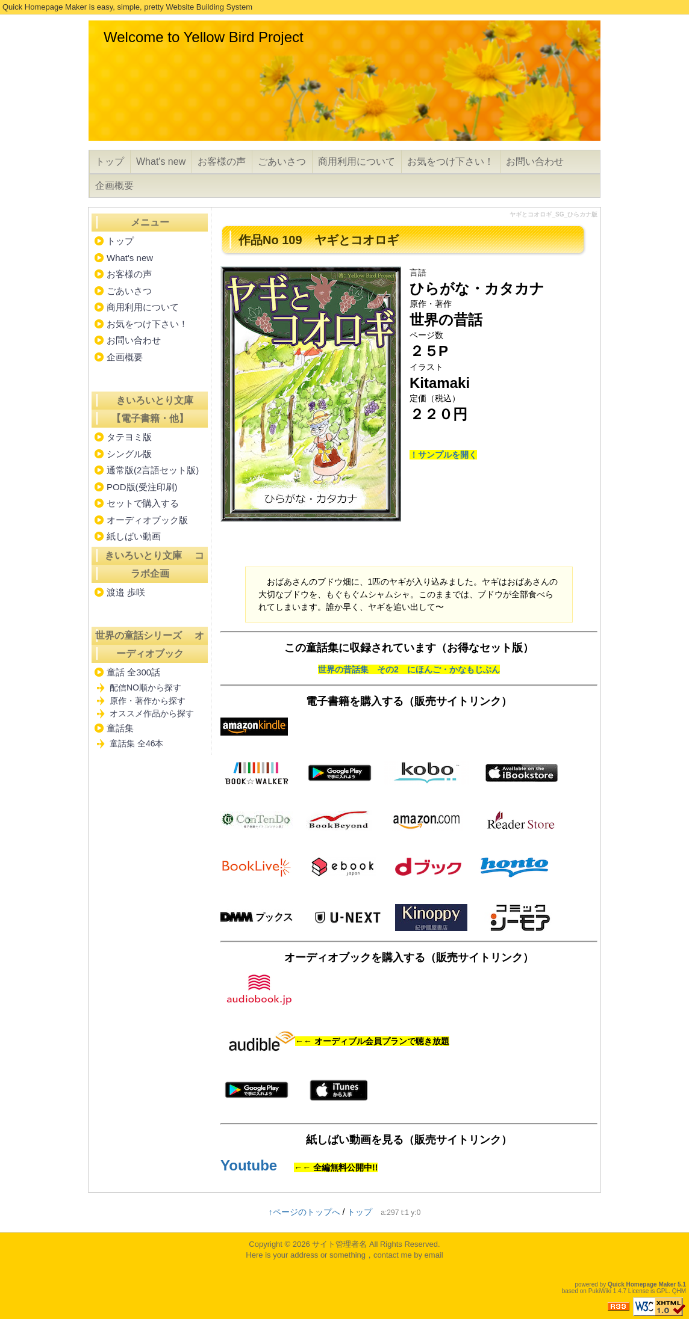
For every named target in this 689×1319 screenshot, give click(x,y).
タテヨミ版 (129, 437)
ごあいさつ (282, 161)
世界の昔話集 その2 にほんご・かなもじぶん (409, 669)
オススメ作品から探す (152, 713)
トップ (109, 161)
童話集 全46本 (136, 743)
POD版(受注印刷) (142, 487)
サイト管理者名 (339, 1244)
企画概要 (114, 185)
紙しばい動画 (134, 536)
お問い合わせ (535, 161)
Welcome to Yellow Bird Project (204, 37)
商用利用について (356, 161)
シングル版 (129, 454)
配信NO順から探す (145, 687)
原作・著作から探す (148, 701)
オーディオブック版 (147, 520)
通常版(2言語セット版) (153, 470)
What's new (161, 161)
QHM (679, 1291)
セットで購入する (143, 503)
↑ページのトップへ (304, 1212)
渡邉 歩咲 (126, 592)
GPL (662, 1291)
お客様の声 (222, 161)
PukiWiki (599, 1291)
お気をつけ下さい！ (450, 161)
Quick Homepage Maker (642, 1284)
